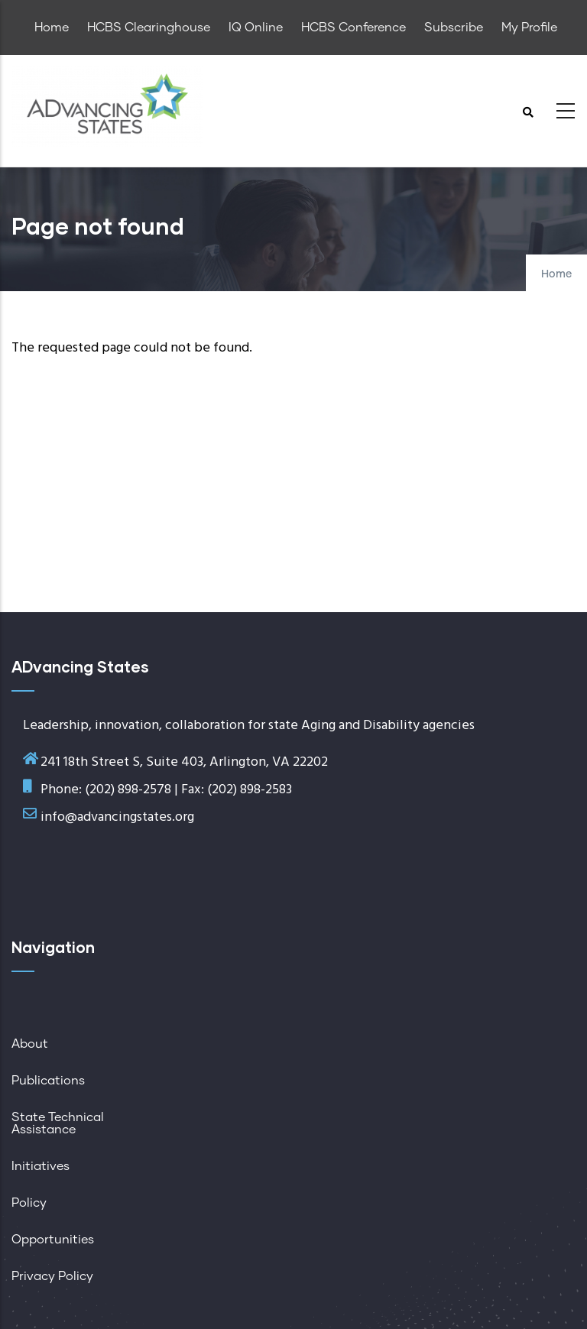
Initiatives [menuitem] (40, 1166)
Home (556, 274)
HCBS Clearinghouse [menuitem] (148, 27)
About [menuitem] (29, 1044)
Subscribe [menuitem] (453, 27)
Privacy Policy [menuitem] (52, 1276)
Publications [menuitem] (48, 1081)
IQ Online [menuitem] (256, 27)
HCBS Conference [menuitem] (353, 27)
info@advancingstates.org (117, 817)
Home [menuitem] (51, 27)
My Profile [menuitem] (529, 27)
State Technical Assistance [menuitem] (57, 1123)
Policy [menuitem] (29, 1203)
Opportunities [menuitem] (52, 1239)
